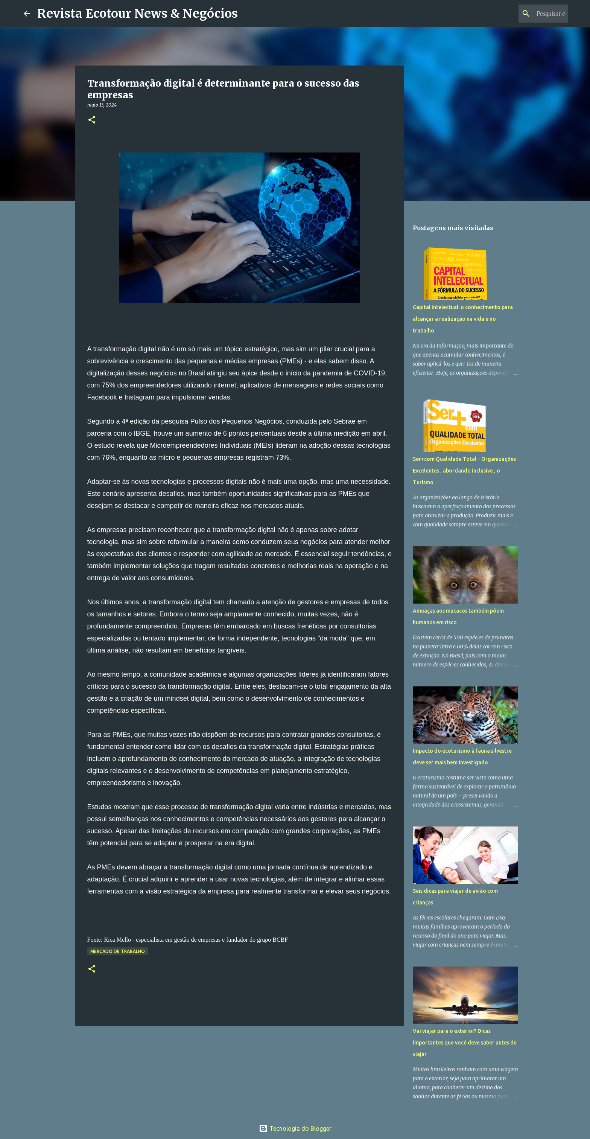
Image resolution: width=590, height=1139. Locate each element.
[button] (91, 120)
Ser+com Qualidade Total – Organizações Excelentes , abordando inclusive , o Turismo (464, 470)
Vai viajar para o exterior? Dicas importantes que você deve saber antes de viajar (465, 1042)
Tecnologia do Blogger (295, 1128)
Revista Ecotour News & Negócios (137, 13)
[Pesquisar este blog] (528, 14)
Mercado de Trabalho (117, 951)
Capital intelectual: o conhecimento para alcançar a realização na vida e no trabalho (463, 319)
